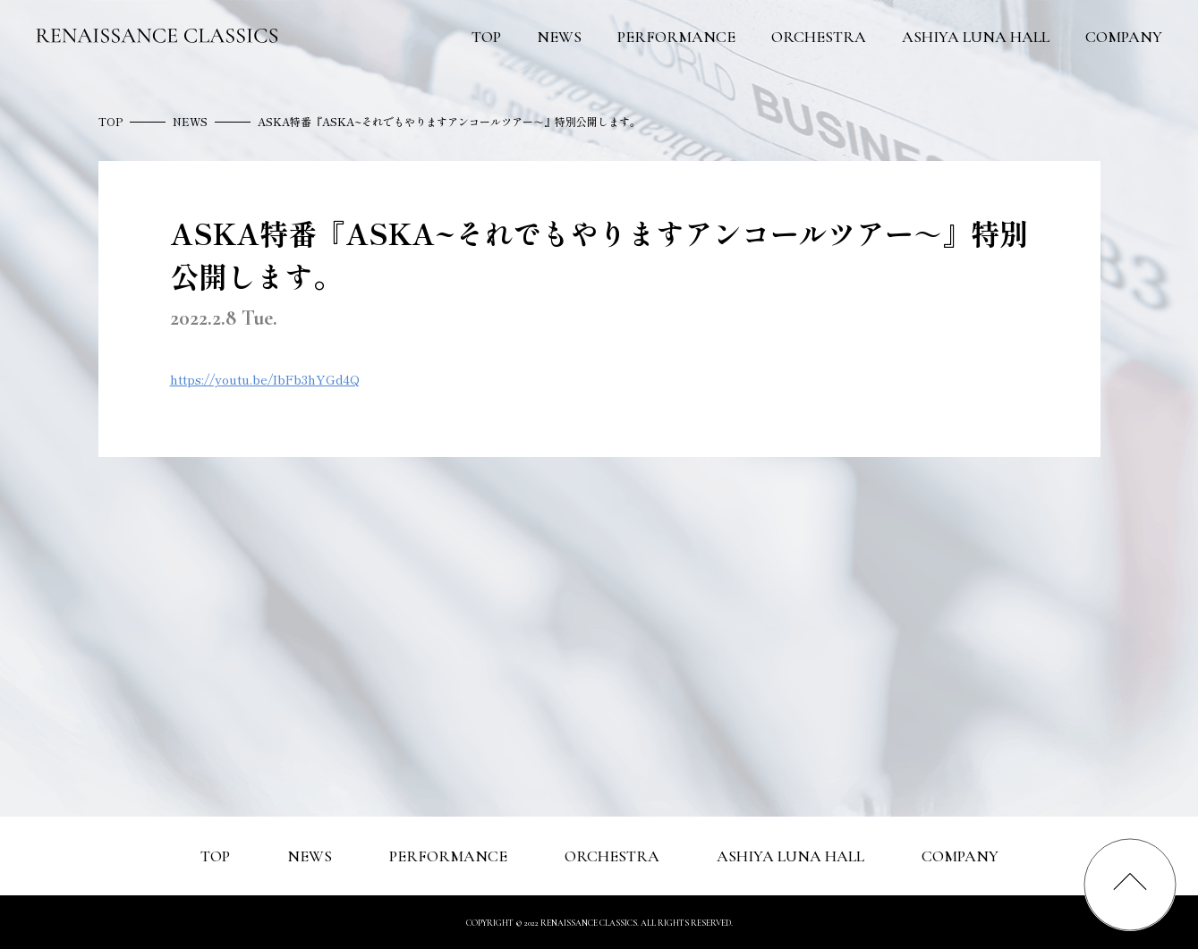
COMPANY (1123, 37)
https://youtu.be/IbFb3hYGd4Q (265, 379)
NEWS (559, 37)
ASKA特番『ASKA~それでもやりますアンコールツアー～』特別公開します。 (449, 121)
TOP (486, 37)
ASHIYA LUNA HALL (975, 37)
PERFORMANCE (676, 37)
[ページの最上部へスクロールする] (1130, 884)
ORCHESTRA (818, 37)
